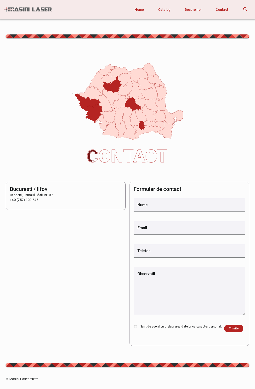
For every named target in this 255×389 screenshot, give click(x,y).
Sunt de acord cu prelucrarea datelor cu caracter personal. (181, 326)
